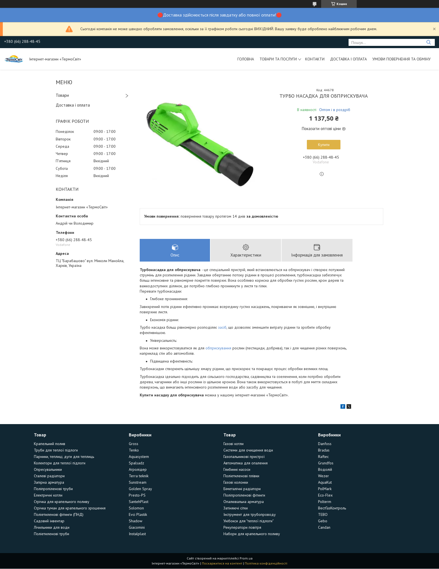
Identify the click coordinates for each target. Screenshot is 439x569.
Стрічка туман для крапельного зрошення (70, 508)
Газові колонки (235, 482)
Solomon (136, 508)
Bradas (324, 450)
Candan (324, 527)
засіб (222, 327)
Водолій (325, 469)
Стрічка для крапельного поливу (61, 501)
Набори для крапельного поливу (251, 534)
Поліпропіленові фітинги (244, 495)
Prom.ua (246, 558)
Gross (133, 443)
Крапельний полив (49, 443)
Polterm (324, 501)
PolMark (324, 489)
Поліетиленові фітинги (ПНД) (58, 514)
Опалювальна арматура (243, 501)
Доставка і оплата (348, 59)
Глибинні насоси (236, 469)
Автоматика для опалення (245, 463)
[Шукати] (428, 42)
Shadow (135, 521)
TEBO (323, 514)
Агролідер (138, 469)
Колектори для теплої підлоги (59, 463)
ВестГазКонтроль (332, 508)
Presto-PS (137, 495)
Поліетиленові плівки (241, 476)
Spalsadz (136, 463)
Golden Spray (140, 489)
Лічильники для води (51, 527)
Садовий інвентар (49, 521)
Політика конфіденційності (266, 563)
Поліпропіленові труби (53, 489)
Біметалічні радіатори (242, 489)
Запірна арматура (49, 482)
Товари (62, 95)
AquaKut (325, 482)
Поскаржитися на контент (222, 563)
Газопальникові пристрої (244, 456)
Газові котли (233, 443)
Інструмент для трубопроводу (249, 514)
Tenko (134, 450)
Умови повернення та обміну (401, 59)
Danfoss (324, 443)
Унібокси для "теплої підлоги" (248, 521)
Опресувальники (48, 469)
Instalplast (137, 534)
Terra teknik (138, 476)
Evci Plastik (138, 514)
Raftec (323, 456)
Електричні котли (48, 495)
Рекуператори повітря (242, 527)
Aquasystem (139, 456)
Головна (245, 59)
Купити (324, 144)
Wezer (323, 476)
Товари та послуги (278, 59)
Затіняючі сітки (235, 508)
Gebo (322, 521)
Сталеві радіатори (49, 476)
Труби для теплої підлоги (56, 450)
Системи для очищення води (248, 450)
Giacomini (137, 527)
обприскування (218, 348)
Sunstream (137, 482)
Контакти (314, 59)
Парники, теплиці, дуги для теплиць (64, 456)
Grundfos (325, 463)
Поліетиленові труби (51, 534)
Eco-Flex (325, 495)
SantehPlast (138, 501)
